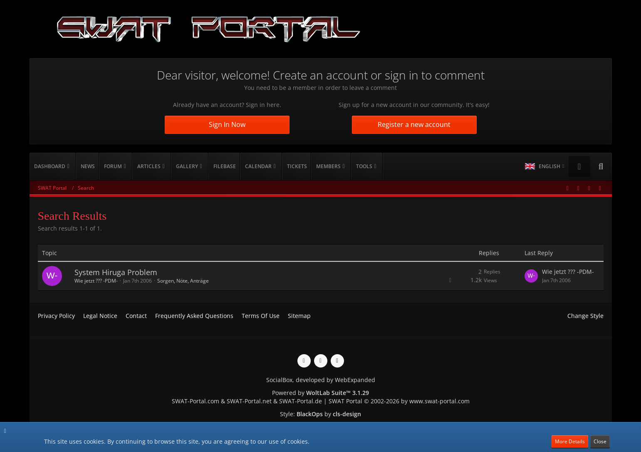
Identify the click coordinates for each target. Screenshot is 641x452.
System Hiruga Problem (115, 272)
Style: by (320, 414)
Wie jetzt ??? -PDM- (96, 280)
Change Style (585, 316)
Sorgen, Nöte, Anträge (183, 280)
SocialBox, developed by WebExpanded (320, 380)
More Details (570, 441)
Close (600, 441)
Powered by (320, 393)
